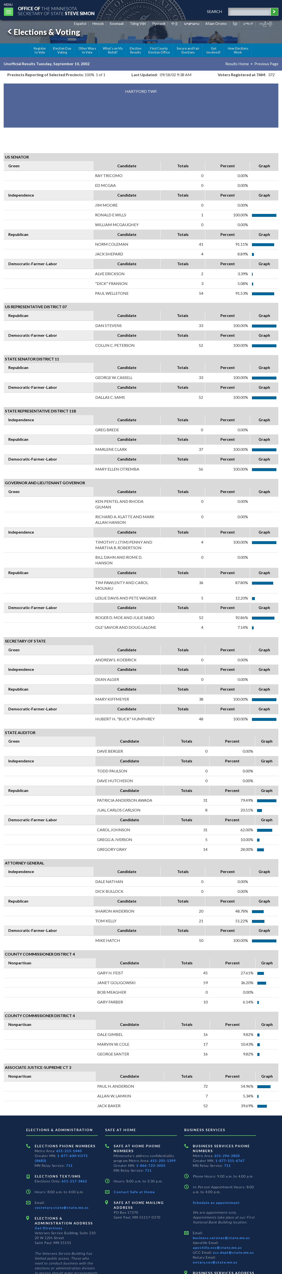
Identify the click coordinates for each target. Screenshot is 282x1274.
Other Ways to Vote (87, 50)
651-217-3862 (74, 1181)
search (214, 11)
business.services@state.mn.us (221, 1238)
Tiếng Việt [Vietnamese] (138, 23)
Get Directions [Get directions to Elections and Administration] (49, 1228)
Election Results (135, 50)
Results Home (237, 63)
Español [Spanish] (80, 23)
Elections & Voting (43, 32)
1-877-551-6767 (230, 1160)
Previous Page (266, 63)
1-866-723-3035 (150, 1165)
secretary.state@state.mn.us (62, 1207)
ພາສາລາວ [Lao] (191, 23)
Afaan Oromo (216, 23)
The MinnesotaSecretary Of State (56, 11)
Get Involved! (213, 50)
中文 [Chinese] (174, 23)
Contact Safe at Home (134, 1192)
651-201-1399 (163, 1160)
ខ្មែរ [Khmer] (235, 23)
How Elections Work (238, 50)
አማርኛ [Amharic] (248, 23)
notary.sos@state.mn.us (215, 1262)
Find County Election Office (159, 50)
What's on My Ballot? (113, 50)
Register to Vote (40, 50)
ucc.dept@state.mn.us (233, 1252)
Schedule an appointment (216, 1202)
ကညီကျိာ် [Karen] (265, 23)
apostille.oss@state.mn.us (217, 1247)
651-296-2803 (227, 1156)
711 (69, 1165)
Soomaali (117, 23)
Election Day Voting (62, 50)
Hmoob (98, 23)
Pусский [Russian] (158, 23)
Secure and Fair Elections (188, 50)
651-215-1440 (69, 1151)
